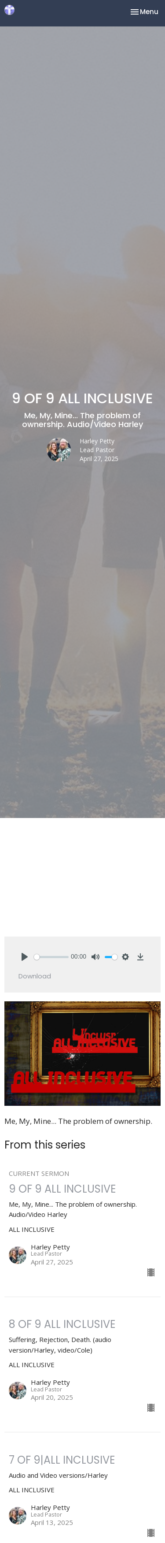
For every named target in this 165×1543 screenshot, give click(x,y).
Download (34, 976)
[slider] (51, 957)
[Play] (25, 957)
